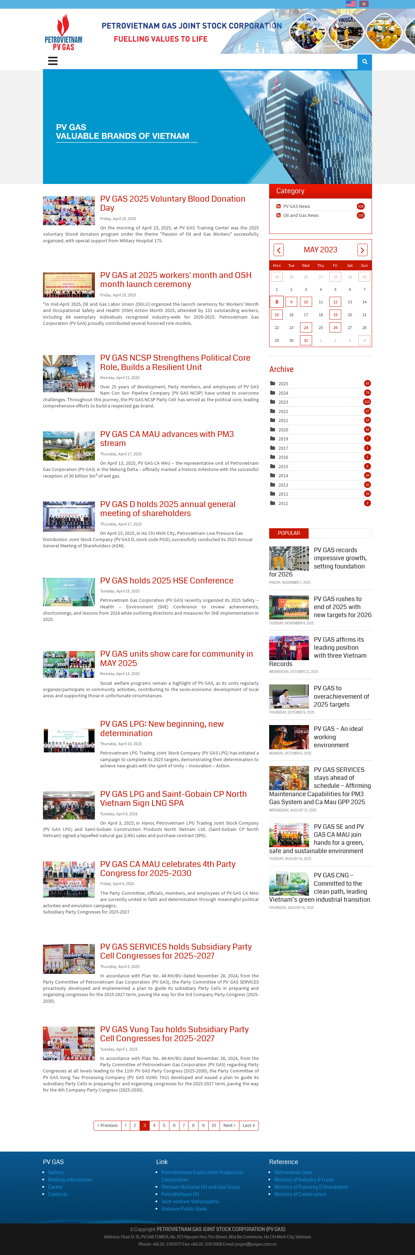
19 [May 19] (335, 315)
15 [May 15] (277, 315)
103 (360, 215)
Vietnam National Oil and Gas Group (200, 1187)
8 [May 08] (277, 301)
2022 (283, 411)
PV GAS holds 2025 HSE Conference (69, 592)
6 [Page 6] (174, 1125)
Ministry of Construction (300, 1194)
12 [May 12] (335, 302)
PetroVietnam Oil (180, 1194)
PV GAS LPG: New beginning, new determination (69, 740)
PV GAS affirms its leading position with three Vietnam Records (318, 651)
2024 (283, 393)
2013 (283, 485)
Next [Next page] (227, 1125)
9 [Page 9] (203, 1125)
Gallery (56, 1172)
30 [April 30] (364, 277)
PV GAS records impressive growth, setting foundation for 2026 (318, 561)
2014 (283, 475)
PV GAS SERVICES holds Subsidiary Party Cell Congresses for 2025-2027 (69, 959)
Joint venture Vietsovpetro (190, 1201)
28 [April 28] (335, 277)
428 (360, 206)
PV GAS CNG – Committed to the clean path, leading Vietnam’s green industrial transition (319, 886)
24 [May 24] (306, 327)
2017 (283, 448)
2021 (283, 420)
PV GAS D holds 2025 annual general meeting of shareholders (69, 517)
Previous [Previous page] (109, 1125)
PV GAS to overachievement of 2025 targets (341, 696)
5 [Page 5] (164, 1125)
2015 (283, 466)
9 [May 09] (291, 302)
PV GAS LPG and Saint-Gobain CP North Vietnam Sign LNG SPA (69, 805)
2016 (283, 457)
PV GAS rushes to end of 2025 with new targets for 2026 (343, 606)
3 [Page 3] (144, 1125)
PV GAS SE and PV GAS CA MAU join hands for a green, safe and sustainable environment (316, 838)
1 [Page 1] (125, 1125)
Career (55, 1187)
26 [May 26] (335, 327)
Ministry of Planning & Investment (311, 1187)
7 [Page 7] (184, 1125)
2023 (283, 402)
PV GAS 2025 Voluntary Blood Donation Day (69, 210)
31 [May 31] (306, 340)
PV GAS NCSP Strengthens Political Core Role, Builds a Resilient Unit (69, 373)
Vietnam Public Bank (184, 1208)
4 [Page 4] (154, 1125)
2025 (283, 383)
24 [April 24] (277, 277)
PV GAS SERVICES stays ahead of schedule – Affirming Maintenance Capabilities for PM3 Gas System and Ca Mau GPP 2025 (320, 785)
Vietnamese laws (293, 1172)
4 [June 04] (364, 340)
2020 (283, 430)
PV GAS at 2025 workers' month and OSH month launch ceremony (69, 284)
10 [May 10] (306, 302)
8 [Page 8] (193, 1125)
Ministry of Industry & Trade (304, 1179)
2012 (283, 494)
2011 (283, 503)
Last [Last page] (247, 1125)
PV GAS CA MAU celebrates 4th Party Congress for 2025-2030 (69, 879)
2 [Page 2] (135, 1125)
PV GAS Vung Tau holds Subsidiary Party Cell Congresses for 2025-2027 (69, 1043)
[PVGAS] (64, 31)
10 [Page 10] (214, 1125)
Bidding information (70, 1179)
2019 (283, 439)
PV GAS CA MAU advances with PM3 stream (69, 446)
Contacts (58, 1194)
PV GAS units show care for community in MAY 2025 (69, 664)
